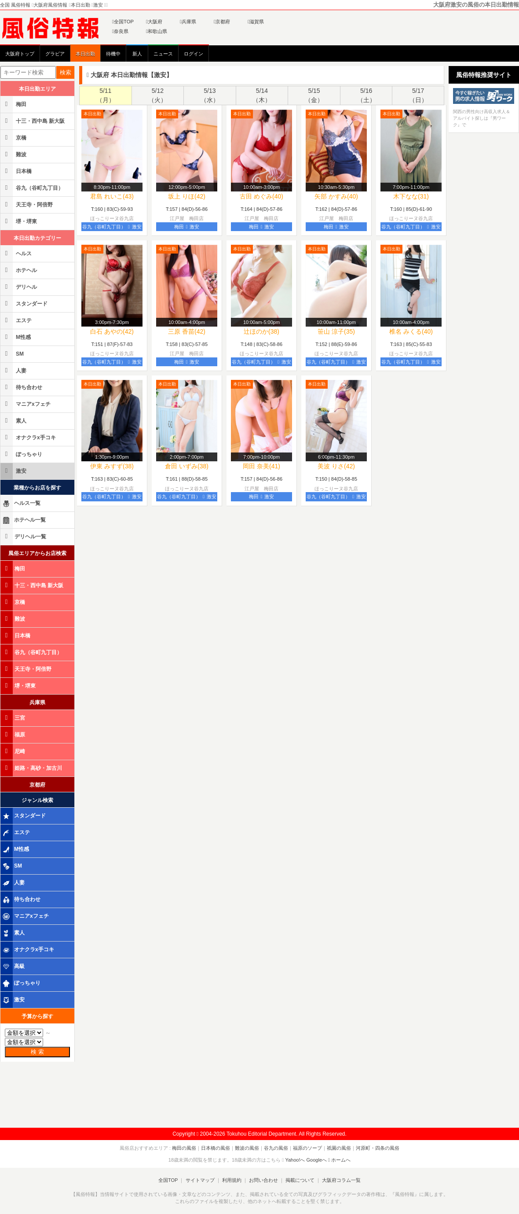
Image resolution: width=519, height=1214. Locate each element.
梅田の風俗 (184, 1148)
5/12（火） (157, 95)
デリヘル (19, 286)
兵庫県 (188, 21)
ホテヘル (19, 270)
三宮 (13, 717)
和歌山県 (156, 31)
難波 (14, 154)
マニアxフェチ (26, 404)
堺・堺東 (19, 221)
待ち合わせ (22, 387)
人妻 (14, 370)
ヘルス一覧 (21, 503)
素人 (14, 420)
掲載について (299, 1180)
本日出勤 (85, 53)
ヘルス (17, 253)
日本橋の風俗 (215, 1148)
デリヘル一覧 (24, 536)
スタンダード (25, 303)
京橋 (14, 137)
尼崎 (13, 751)
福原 (13, 734)
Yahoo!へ (295, 1159)
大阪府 (154, 21)
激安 (14, 470)
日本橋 (17, 171)
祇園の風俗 (339, 1148)
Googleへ (317, 1159)
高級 (13, 966)
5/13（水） (210, 95)
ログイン (193, 53)
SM (13, 353)
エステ (17, 320)
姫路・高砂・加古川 (32, 768)
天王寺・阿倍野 (27, 204)
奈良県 (120, 31)
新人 (137, 53)
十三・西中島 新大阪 (33, 121)
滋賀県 (256, 21)
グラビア (55, 53)
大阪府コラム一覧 (341, 1180)
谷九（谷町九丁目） (32, 187)
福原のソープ (307, 1148)
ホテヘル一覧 (24, 520)
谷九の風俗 (276, 1148)
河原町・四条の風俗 (377, 1148)
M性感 (16, 337)
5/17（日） (418, 95)
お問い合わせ (263, 1180)
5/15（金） (314, 95)
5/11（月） (105, 95)
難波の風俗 (247, 1148)
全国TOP (123, 21)
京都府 (222, 21)
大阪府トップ (19, 53)
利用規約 (231, 1180)
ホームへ (339, 1159)
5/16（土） (366, 95)
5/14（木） (261, 95)
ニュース (163, 53)
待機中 (113, 53)
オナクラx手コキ (29, 437)
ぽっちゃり (22, 454)
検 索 (37, 1051)
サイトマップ (199, 1180)
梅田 (14, 104)
